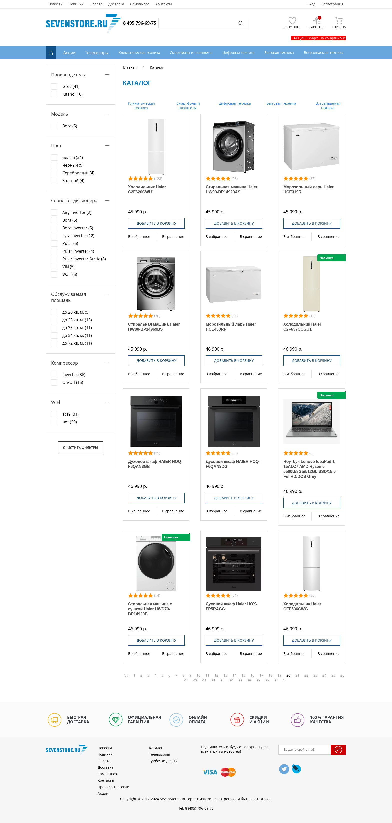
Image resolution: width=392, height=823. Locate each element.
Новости (55, 4)
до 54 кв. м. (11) (77, 335)
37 (276, 680)
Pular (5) (70, 243)
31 (222, 680)
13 (226, 675)
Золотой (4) (73, 180)
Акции (70, 52)
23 (316, 675)
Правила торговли (114, 786)
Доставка (116, 4)
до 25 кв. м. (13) (77, 320)
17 (262, 675)
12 (216, 675)
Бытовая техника (281, 103)
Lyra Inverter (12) (78, 235)
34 (249, 680)
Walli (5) (69, 274)
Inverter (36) (74, 374)
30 (213, 680)
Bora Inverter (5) (77, 228)
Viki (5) (68, 266)
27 (186, 680)
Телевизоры (97, 52)
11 (208, 675)
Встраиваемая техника (327, 105)
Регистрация (333, 4)
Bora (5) (69, 126)
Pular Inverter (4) (78, 251)
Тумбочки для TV (163, 760)
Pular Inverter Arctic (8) (84, 259)
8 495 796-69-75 (139, 23)
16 (252, 675)
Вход (312, 4)
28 (195, 680)
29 (204, 680)
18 (270, 675)
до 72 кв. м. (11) (77, 343)
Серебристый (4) (78, 173)
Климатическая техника (141, 105)
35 (258, 680)
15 (244, 675)
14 (234, 675)
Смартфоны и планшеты (188, 105)
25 (334, 675)
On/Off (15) (72, 382)
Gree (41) (71, 86)
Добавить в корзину (156, 223)
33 (240, 680)
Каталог (156, 747)
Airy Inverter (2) (77, 212)
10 (198, 675)
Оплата (96, 4)
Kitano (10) (72, 94)
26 (342, 675)
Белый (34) (72, 157)
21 (298, 675)
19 (280, 675)
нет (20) (69, 422)
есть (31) (70, 414)
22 (306, 675)
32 (231, 680)
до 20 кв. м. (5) (76, 312)
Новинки (76, 4)
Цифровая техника (234, 103)
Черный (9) (73, 165)
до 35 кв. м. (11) (77, 327)
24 (324, 675)
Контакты (164, 4)
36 (267, 680)
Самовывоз (140, 4)
